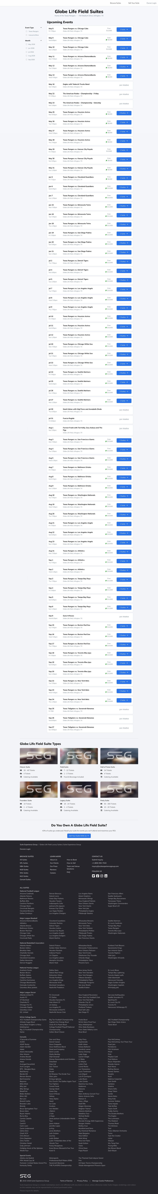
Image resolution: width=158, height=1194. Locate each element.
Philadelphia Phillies (86, 930)
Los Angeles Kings (56, 980)
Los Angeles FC (55, 1007)
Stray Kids (112, 1099)
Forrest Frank (54, 1086)
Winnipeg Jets (113, 987)
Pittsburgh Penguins (86, 982)
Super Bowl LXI (114, 906)
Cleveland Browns (27, 911)
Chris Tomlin (24, 1141)
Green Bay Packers (56, 898)
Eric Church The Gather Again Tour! (62, 1081)
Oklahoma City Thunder (88, 955)
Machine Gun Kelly (86, 1084)
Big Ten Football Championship (61, 1019)
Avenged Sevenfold (27, 1064)
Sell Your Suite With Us (79, 836)
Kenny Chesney (84, 1052)
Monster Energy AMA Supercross (91, 1121)
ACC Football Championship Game (33, 1019)
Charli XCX (24, 1133)
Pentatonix (112, 1047)
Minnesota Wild (55, 982)
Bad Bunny (24, 1071)
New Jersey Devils (85, 970)
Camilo (22, 1121)
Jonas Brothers (54, 1131)
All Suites (23, 860)
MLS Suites (24, 876)
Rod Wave (112, 1066)
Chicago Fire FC (26, 1005)
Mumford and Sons (86, 1128)
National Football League (29, 891)
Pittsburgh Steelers (86, 913)
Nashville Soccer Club (57, 1012)
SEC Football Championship (118, 1019)
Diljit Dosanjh (54, 1057)
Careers (53, 873)
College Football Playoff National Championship (62, 1028)
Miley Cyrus (83, 1118)
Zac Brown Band (114, 1148)
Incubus (52, 1106)
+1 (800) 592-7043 (99, 863)
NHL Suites (24, 873)
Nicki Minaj (83, 1138)
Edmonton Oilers (55, 975)
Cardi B (22, 1123)
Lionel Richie (83, 1066)
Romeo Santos (113, 1071)
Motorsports (53, 1158)
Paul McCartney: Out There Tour (120, 1042)
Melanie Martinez (85, 1111)
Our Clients (54, 863)
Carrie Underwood (27, 1128)
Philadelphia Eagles (86, 911)
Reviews (53, 870)
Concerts (23, 1037)
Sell (133, 3)
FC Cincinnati (54, 995)
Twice (110, 1133)
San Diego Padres (85, 935)
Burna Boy (24, 1116)
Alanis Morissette (26, 1052)
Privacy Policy (82, 1181)
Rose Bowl (83, 1032)
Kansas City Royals (56, 930)
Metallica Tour (84, 1113)
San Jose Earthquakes (116, 995)
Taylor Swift (112, 1108)
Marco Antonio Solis (86, 1096)
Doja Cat (52, 1064)
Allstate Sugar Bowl (27, 1022)
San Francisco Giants (86, 938)
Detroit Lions (54, 896)
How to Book (72, 860)
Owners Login (25, 849)
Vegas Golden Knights (116, 982)
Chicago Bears (25, 906)
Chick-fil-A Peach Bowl (58, 1024)
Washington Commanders (118, 903)
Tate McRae (112, 1106)
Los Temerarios (84, 1069)
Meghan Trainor (85, 1108)
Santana (111, 1084)
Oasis (81, 1146)
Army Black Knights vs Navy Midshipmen (30, 1025)
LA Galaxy (53, 1005)
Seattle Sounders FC (115, 997)
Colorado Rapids (26, 1007)
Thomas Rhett (113, 1123)
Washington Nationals (116, 933)
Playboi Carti (113, 1057)
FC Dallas (53, 997)
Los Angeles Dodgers (57, 935)
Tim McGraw (113, 1126)
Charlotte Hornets (26, 953)
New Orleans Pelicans (87, 950)
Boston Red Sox (26, 930)
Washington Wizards (116, 958)
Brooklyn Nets (25, 950)
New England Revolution (88, 995)
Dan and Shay (54, 1039)
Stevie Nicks (112, 1096)
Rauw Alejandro (114, 1062)
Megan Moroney (85, 1106)
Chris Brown (24, 1136)
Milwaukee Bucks (85, 945)
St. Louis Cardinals (115, 923)
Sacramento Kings (115, 948)
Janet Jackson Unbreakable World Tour (62, 1119)
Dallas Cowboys (26, 913)
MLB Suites (24, 870)
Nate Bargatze (84, 1133)
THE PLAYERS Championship (60, 1165)
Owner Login (151, 3)
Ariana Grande (25, 1059)
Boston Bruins (25, 973)
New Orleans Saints (86, 903)
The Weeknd (113, 1121)
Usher (110, 1138)
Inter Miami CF (54, 1002)
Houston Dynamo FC (57, 1000)
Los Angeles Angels (56, 933)
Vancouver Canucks (115, 980)
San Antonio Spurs (115, 950)
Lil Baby (82, 1059)
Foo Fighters (54, 1084)
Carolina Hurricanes (27, 980)
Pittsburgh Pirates (85, 933)
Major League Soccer (28, 992)
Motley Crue (83, 1126)
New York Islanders (86, 973)
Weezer (111, 1141)
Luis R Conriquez (85, 1076)
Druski (51, 1071)
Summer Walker (114, 1101)
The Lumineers (113, 1118)
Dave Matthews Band (57, 1047)
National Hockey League (29, 968)
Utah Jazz (111, 955)
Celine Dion (24, 1131)
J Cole (51, 1113)
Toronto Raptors (114, 953)
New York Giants (85, 906)
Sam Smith (112, 1081)
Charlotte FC (24, 1002)
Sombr (110, 1094)
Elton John (53, 1076)
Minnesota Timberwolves (88, 948)
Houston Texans (55, 901)
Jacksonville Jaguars (57, 906)
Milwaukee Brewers (86, 921)
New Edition (83, 1136)
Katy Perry (82, 1039)
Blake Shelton (25, 1094)
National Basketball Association (32, 943)
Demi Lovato (54, 1052)
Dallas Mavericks (26, 960)
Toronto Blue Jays (114, 930)
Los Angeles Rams (85, 893)
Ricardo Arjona (113, 1064)
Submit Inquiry (97, 860)
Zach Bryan (112, 1151)
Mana (81, 1091)
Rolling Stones (113, 1069)
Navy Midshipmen (85, 1024)
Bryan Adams (25, 1113)
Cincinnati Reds (26, 938)
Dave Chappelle (55, 1044)
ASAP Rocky (24, 1044)
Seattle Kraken (84, 987)
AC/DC (22, 1042)
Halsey (51, 1096)
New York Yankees (85, 928)
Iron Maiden (53, 1108)
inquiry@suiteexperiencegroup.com (105, 866)
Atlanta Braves (25, 926)
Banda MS (24, 1074)
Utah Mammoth (114, 978)
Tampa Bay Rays (114, 926)
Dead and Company (56, 1049)
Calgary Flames (26, 978)
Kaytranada (83, 1042)
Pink (109, 1054)
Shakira (111, 1086)
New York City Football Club (89, 997)
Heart (51, 1101)
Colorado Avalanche (27, 985)
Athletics (23, 923)
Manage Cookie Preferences (102, 1181)
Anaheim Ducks (26, 970)
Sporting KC (112, 1000)
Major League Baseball (28, 918)
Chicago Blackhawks (28, 982)
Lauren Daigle (84, 1057)
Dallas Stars (53, 970)
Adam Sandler (25, 1047)
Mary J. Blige (83, 1101)
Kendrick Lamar (84, 1049)
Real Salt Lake (84, 1010)
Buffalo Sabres (25, 975)
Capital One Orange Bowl (59, 1022)
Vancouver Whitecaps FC (117, 1007)
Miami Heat (53, 963)
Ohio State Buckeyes (86, 1027)
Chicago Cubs (25, 933)
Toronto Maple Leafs (116, 975)
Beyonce (23, 1081)
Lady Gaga (83, 1054)
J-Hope (52, 1116)
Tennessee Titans (114, 901)
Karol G (52, 1151)
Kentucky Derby (26, 1165)
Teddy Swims (113, 1111)
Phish (110, 1052)
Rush (110, 1076)
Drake (51, 1069)
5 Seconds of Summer (28, 1039)
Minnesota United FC (57, 1010)
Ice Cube (52, 1104)
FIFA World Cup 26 (27, 1160)
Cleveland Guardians (57, 921)
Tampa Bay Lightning (116, 973)
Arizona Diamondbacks (29, 921)
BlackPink (23, 1091)
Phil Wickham (113, 1049)
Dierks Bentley (54, 1054)
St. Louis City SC (114, 1002)
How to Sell (71, 863)
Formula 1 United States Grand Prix (33, 1163)
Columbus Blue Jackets (28, 987)
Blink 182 (23, 1096)
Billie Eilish (24, 1084)
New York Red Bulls (86, 1000)
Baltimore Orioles (26, 928)
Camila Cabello (25, 1118)
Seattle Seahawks (115, 896)
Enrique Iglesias (55, 1079)
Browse (115, 3)
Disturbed (53, 1062)
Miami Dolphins (85, 896)
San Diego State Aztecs (117, 1022)
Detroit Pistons (54, 945)
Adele (22, 1049)
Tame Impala (113, 1104)
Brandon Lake (25, 1104)
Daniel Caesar (54, 1042)
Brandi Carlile (25, 1101)
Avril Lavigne (25, 1066)
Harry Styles (53, 1099)
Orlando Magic (84, 958)
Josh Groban (54, 1133)
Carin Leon (24, 1126)
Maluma (82, 1089)
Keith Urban (83, 1044)
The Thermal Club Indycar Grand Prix (91, 1159)
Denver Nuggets (26, 963)
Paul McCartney (114, 1039)
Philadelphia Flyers (86, 980)
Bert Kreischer (25, 1079)
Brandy (22, 1106)
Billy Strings (24, 1089)
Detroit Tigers (54, 926)
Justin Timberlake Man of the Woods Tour (60, 1142)
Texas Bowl (112, 1024)
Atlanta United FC (26, 995)
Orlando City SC (85, 1002)
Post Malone (113, 1059)
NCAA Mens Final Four (87, 1022)
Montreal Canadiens (57, 985)
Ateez (22, 1062)
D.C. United (24, 1012)
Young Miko (112, 1146)
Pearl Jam (111, 1044)
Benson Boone (25, 1076)
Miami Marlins (54, 938)
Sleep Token (112, 1091)
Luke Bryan (83, 1079)
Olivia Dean (83, 1148)
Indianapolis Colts (56, 903)
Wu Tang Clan (113, 1143)
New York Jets (84, 908)
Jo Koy (51, 1128)
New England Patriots (87, 901)
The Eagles (112, 1116)
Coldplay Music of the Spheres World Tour (31, 1149)
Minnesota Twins (85, 923)
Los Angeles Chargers (57, 913)
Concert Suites (25, 879)
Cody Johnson (25, 1146)
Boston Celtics (25, 948)
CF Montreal (24, 1000)
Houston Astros (55, 928)
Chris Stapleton (25, 1138)
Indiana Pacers (55, 953)
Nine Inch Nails (84, 1141)
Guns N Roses (54, 1094)
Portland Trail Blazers (116, 945)
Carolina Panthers (27, 903)
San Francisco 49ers (115, 893)
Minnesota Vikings (86, 898)
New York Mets (84, 926)
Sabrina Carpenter (115, 1079)
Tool (109, 1128)
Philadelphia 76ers (86, 960)
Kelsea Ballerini (84, 1047)
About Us (53, 860)
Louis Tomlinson (85, 1071)
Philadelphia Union (86, 1005)
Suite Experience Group (29, 844)
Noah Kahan (83, 1143)
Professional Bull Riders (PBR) (60, 1160)
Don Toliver (53, 1066)
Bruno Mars (24, 1111)
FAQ (68, 872)
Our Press (53, 866)
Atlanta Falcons (26, 896)
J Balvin (52, 1111)
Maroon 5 (82, 1099)
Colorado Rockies (55, 923)
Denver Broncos (55, 893)
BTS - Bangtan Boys (27, 1069)
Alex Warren (24, 1054)
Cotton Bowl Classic (56, 1032)
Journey (52, 1136)
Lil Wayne (82, 1062)
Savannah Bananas (56, 1163)
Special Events (25, 1155)
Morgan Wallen (84, 1123)
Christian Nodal (26, 1143)
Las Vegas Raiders (56, 911)
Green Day (53, 1091)
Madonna (82, 1086)
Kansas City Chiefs (56, 908)
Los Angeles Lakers (56, 958)
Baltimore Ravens (26, 898)
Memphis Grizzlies (56, 960)
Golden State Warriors (57, 948)
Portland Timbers (85, 1007)
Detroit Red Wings (56, 973)
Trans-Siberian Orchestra (117, 1131)
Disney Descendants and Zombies (62, 1059)
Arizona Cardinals (27, 893)
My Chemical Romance (87, 1131)
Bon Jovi (23, 1099)
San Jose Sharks (85, 985)
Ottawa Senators (85, 978)
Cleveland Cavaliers (27, 958)
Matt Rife (82, 1104)
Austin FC (23, 997)
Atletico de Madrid (27, 1158)
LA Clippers (53, 955)
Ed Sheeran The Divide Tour (59, 1074)
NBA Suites (24, 866)
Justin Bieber (54, 1138)
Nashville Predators (56, 987)
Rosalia (111, 1074)
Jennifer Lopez (54, 1126)
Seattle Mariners (114, 921)
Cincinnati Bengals (27, 908)
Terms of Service (66, 1181)
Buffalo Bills (24, 901)
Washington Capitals (116, 985)
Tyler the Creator (114, 1136)
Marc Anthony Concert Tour (89, 1094)
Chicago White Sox (27, 935)
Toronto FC (112, 1005)
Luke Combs (83, 1081)
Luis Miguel (83, 1074)
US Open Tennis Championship (90, 1163)
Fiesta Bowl (83, 1019)
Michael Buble (84, 1116)
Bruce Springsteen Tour (28, 1108)
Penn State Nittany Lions (88, 1029)
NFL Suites (24, 863)
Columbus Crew (26, 1010)
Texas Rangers (69, 16)
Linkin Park (83, 1064)
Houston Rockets (55, 950)
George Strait (54, 1089)
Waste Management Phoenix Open (92, 1165)
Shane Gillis (112, 1089)
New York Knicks (85, 953)
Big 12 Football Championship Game (31, 1030)
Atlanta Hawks (25, 945)
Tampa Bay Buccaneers (117, 898)
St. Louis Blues (113, 970)
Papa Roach (83, 1151)
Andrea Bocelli (25, 1057)
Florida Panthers (55, 978)
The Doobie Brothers (116, 1113)
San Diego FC (84, 1012)
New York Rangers (85, 975)
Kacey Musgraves (56, 1146)
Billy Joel (23, 1086)
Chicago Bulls (25, 955)
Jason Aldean (54, 1123)
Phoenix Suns (84, 963)
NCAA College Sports (28, 1017)
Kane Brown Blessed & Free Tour (61, 1148)
